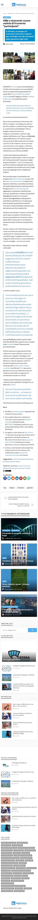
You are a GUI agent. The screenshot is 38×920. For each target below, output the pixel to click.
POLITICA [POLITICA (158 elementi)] (31, 868)
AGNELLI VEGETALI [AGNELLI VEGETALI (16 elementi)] (8, 842)
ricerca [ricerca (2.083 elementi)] (6, 870)
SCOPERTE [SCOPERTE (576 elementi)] (28, 873)
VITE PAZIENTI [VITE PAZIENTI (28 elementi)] (7, 891)
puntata (13, 411)
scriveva (13, 385)
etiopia (12, 488)
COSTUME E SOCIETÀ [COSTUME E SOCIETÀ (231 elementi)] (26, 848)
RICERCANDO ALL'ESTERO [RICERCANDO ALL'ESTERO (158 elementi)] (21, 870)
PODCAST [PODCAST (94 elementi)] (21, 868)
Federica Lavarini (9, 564)
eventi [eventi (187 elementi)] (25, 853)
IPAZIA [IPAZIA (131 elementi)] (20, 860)
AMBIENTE (7, 17)
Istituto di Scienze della (13, 181)
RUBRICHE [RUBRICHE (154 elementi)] (6, 873)
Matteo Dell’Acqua (18, 179)
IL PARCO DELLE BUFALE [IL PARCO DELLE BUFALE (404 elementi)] (10, 858)
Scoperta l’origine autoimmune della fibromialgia (23, 732)
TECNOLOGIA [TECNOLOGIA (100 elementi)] (7, 883)
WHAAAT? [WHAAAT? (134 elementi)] (19, 891)
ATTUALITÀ (6, 530)
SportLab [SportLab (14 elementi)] (5, 881)
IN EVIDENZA (15, 530)
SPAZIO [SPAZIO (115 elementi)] (5, 878)
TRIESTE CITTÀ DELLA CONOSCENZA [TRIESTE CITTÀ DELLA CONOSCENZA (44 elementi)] (13, 886)
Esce (14, 87)
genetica (30, 488)
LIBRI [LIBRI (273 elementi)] (23, 863)
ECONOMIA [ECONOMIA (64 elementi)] (6, 853)
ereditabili (10, 344)
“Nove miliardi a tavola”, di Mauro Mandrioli (15, 585)
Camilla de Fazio (9, 538)
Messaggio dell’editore (11, 660)
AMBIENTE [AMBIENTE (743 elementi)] (22, 842)
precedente (20, 411)
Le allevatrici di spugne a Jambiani (23, 675)
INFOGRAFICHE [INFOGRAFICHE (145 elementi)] (8, 860)
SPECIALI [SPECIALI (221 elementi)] (16, 878)
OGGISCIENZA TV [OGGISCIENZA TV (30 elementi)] (8, 868)
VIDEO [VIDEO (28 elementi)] (28, 888)
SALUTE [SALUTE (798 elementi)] (17, 873)
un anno (30, 96)
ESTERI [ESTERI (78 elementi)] (17, 853)
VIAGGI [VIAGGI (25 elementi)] (19, 888)
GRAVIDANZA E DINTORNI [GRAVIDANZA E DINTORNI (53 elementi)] (22, 855)
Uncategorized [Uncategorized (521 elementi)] (7, 888)
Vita (22, 181)
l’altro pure (8, 99)
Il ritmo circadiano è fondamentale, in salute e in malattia (17, 611)
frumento (21, 488)
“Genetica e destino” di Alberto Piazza (17, 561)
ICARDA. (10, 424)
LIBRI (4, 558)
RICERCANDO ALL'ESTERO (10, 606)
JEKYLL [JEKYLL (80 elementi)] (29, 860)
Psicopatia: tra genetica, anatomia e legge (17, 534)
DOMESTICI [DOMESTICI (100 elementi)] (30, 850)
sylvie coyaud (9, 44)
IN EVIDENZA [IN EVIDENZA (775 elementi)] (26, 858)
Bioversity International (20, 189)
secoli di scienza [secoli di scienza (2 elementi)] (7, 875)
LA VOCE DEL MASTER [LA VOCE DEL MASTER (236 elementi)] (9, 863)
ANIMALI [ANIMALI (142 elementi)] (6, 845)
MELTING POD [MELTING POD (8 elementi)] (7, 865)
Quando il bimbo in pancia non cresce (22, 723)
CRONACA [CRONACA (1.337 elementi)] (7, 850)
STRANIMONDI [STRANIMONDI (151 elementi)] (17, 881)
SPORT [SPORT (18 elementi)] (25, 878)
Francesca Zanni (9, 589)
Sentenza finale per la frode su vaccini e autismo (22, 714)
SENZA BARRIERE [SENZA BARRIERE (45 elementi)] (21, 875)
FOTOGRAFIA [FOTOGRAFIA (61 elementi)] (7, 855)
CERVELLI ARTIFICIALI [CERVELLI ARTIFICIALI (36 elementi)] (9, 848)
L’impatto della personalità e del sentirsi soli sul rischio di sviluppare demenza (23, 686)
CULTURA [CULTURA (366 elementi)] (18, 850)
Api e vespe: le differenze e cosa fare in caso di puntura (23, 705)
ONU (21, 368)
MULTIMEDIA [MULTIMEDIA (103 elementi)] (19, 865)
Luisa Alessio (8, 614)
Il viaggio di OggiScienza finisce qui (24, 666)
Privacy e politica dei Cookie (12, 908)
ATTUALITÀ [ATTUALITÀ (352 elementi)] (17, 845)
